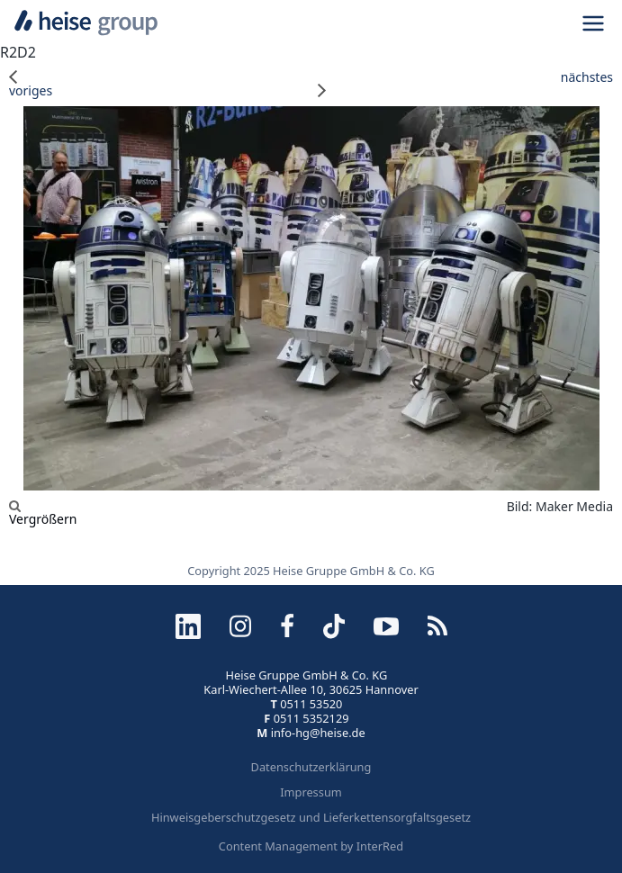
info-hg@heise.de (318, 732)
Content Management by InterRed (311, 846)
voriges (30, 83)
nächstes (466, 83)
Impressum (311, 792)
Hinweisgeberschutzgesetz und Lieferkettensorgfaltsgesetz (311, 817)
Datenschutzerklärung (311, 767)
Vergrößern (43, 513)
